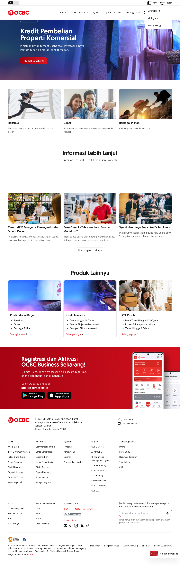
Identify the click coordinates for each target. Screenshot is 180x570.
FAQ (38, 508)
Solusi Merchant (98, 480)
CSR (121, 467)
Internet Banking (98, 465)
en (16, 3)
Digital (107, 12)
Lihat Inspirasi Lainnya (90, 250)
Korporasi (84, 12)
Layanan (67, 457)
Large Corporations (44, 451)
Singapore (154, 10)
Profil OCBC (124, 451)
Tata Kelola (124, 462)
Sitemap (146, 545)
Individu (63, 12)
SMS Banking (97, 475)
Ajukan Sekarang (34, 60)
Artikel (117, 12)
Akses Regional (15, 482)
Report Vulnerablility (163, 545)
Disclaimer (95, 545)
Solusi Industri (42, 477)
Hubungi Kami (70, 520)
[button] (167, 513)
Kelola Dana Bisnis (16, 457)
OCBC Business (98, 470)
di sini (30, 554)
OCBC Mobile (97, 446)
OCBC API (96, 490)
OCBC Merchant (98, 485)
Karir (38, 513)
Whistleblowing (131, 545)
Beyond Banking (15, 472)
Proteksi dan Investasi (74, 462)
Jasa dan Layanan (16, 508)
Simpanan (68, 446)
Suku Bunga (13, 523)
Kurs (10, 518)
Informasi (123, 446)
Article (38, 518)
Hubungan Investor (128, 457)
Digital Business (15, 467)
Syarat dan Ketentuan (45, 503)
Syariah (96, 12)
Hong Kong (154, 25)
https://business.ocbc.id (34, 387)
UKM (73, 12)
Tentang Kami (132, 12)
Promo (11, 503)
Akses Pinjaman (15, 462)
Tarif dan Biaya (15, 513)
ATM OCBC (96, 451)
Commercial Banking (45, 446)
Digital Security (42, 523)
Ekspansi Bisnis (43, 457)
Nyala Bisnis (13, 446)
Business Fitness (15, 477)
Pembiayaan (69, 451)
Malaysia (153, 18)
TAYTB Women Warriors (19, 451)
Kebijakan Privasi (112, 545)
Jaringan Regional (43, 482)
